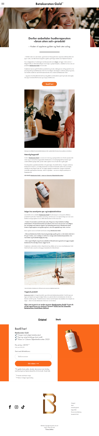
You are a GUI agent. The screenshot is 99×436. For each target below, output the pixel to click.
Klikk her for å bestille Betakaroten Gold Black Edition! (47, 307)
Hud (56, 62)
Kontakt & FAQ (74, 414)
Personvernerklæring (76, 412)
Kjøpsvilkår (73, 409)
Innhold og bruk (75, 407)
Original (42, 319)
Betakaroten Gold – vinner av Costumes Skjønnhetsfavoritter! (47, 175)
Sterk (58, 319)
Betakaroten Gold (28, 295)
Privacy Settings (49, 429)
